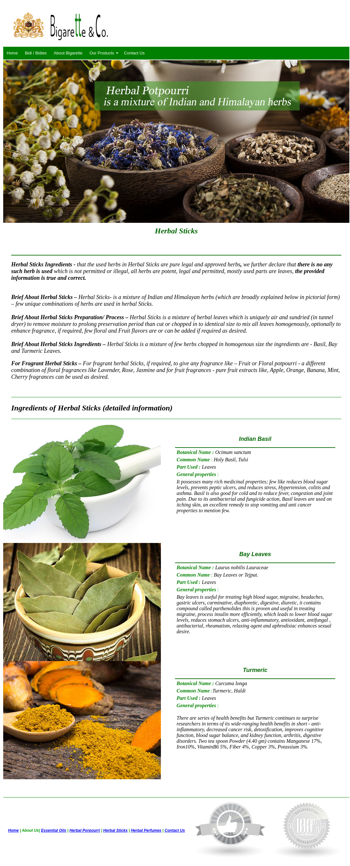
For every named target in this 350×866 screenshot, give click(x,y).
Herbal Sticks (115, 830)
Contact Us (134, 53)
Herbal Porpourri (85, 830)
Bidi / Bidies (36, 53)
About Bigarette (68, 53)
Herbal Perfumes (146, 830)
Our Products (101, 53)
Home (12, 53)
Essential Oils (53, 830)
